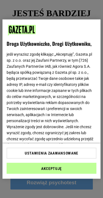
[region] (51, 99)
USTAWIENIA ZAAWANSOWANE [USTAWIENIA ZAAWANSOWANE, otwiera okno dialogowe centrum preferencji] (51, 153)
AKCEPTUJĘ (51, 168)
